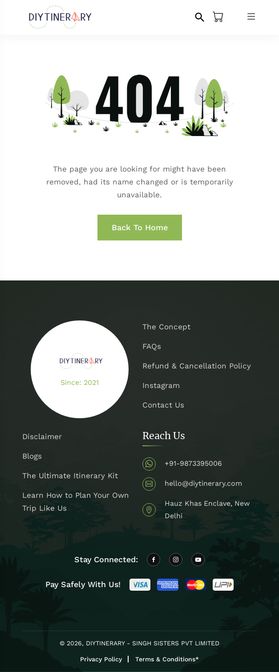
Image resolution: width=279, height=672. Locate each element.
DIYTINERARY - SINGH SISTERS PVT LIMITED (152, 643)
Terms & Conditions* (167, 659)
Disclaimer (42, 436)
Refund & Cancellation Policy (196, 365)
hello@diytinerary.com (203, 483)
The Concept (166, 326)
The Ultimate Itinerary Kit (70, 475)
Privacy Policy (101, 659)
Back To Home (140, 227)
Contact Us (163, 404)
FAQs (151, 346)
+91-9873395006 (193, 463)
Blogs (32, 456)
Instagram (161, 385)
